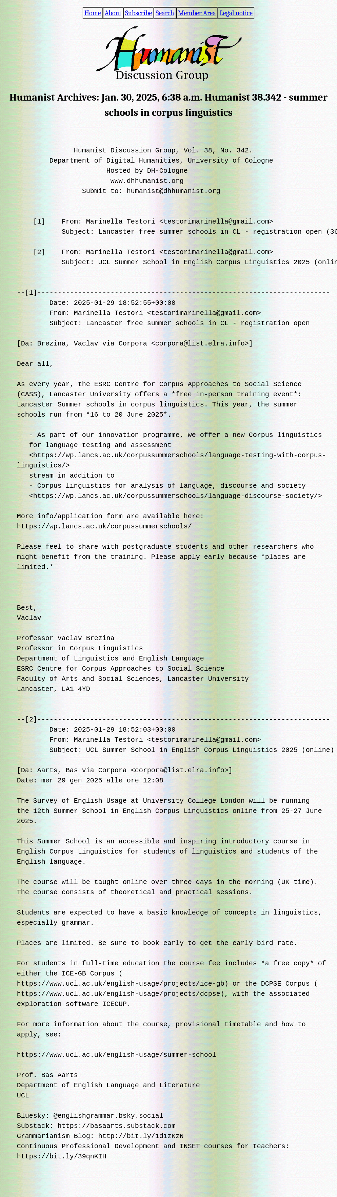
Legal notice (236, 13)
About (113, 13)
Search (165, 13)
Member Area (197, 13)
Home (92, 13)
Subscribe (138, 13)
